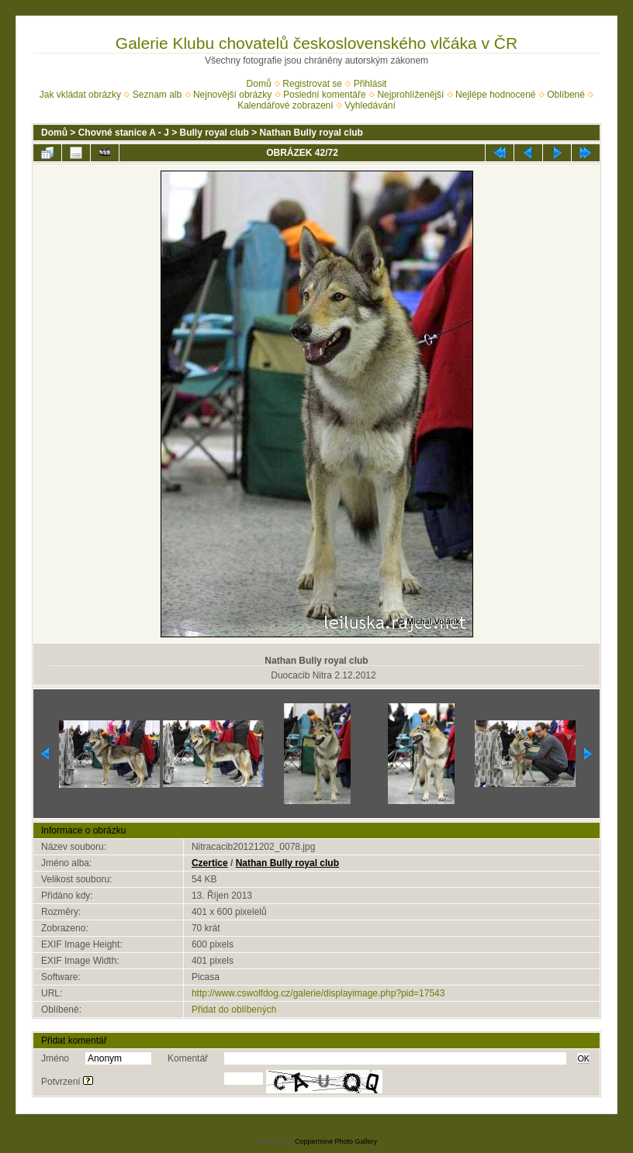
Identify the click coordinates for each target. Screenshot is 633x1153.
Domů (259, 83)
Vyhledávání (370, 105)
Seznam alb (157, 94)
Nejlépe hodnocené (495, 94)
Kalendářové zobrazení (285, 105)
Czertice (210, 863)
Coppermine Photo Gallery (336, 1141)
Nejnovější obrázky (232, 94)
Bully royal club (214, 132)
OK (583, 1058)
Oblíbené (566, 94)
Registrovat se (312, 83)
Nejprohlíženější (410, 94)
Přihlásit (370, 83)
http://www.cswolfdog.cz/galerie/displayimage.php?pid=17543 (318, 993)
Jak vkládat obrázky (80, 94)
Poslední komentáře (324, 94)
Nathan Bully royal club (311, 132)
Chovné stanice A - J (123, 132)
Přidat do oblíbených (234, 1009)
